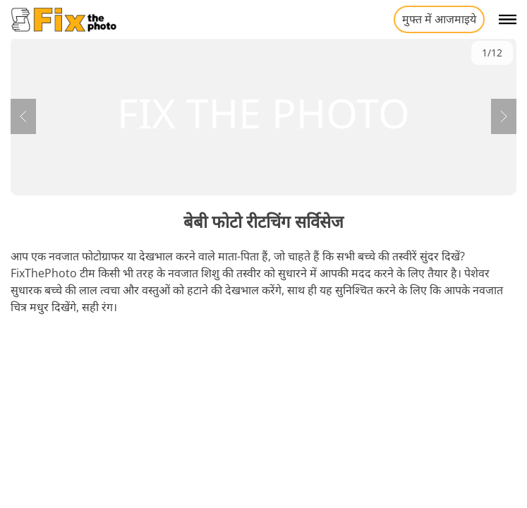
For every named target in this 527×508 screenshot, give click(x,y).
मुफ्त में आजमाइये (439, 19)
